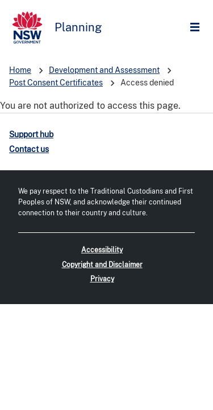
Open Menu (197, 27)
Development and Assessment (104, 70)
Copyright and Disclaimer (102, 265)
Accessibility (102, 250)
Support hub (31, 134)
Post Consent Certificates (56, 82)
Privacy (102, 279)
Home (20, 70)
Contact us (29, 149)
